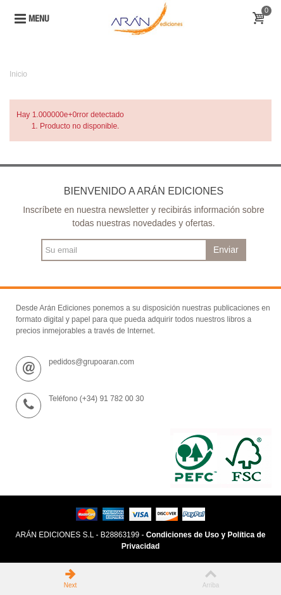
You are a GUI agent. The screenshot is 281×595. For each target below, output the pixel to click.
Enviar (226, 250)
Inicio (18, 74)
